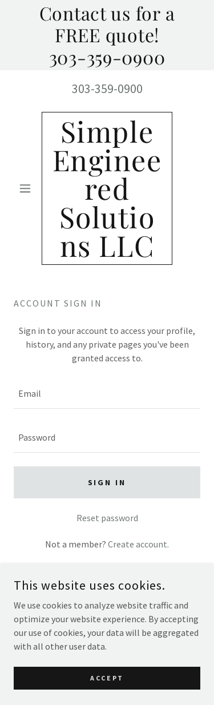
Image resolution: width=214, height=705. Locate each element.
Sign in (107, 482)
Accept (106, 686)
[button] (28, 188)
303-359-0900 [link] (107, 88)
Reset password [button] (107, 517)
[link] (107, 188)
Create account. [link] (138, 544)
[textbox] (107, 393)
